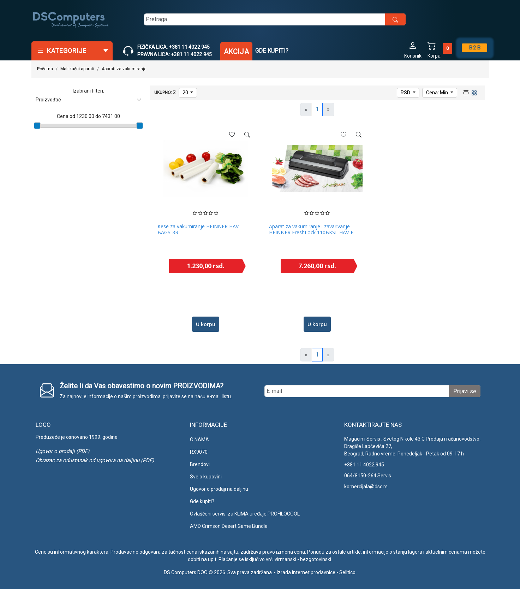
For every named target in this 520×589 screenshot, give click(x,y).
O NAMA (199, 439)
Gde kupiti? (271, 50)
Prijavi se (464, 391)
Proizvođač (89, 100)
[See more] (247, 134)
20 (186, 92)
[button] (413, 49)
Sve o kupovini (206, 476)
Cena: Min (437, 92)
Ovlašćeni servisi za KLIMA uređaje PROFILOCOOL (245, 514)
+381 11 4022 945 (364, 464)
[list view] (465, 92)
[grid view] (473, 92)
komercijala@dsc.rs (366, 486)
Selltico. (348, 572)
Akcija (236, 51)
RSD (406, 92)
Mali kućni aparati (77, 68)
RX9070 (199, 452)
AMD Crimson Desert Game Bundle (229, 526)
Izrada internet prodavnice (306, 572)
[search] (275, 19)
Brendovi (200, 464)
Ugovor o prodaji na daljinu (219, 489)
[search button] (395, 19)
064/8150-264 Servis (367, 475)
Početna (45, 68)
